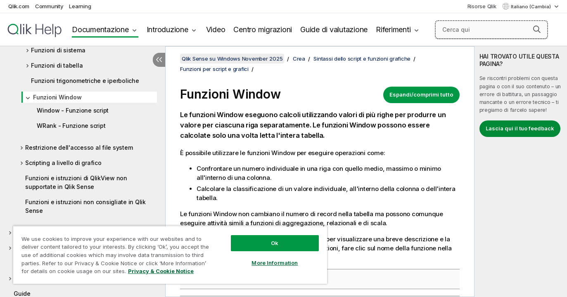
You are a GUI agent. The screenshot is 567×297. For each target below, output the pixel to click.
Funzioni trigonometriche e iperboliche (85, 80)
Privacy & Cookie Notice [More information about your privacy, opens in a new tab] (161, 271)
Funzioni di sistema (58, 50)
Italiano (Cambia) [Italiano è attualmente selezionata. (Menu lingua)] (531, 6)
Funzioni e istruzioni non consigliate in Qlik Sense (85, 206)
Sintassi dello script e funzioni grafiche (361, 58)
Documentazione (100, 29)
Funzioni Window (57, 97)
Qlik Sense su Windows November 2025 (232, 58)
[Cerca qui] (491, 29)
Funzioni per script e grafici (214, 69)
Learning (80, 6)
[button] (537, 29)
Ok (274, 243)
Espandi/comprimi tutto (421, 94)
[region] (170, 255)
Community (49, 6)
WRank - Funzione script (71, 125)
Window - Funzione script (73, 110)
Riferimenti (393, 29)
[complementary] (520, 171)
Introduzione (167, 29)
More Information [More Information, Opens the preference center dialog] (274, 262)
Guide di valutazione (334, 29)
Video (215, 29)
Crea (299, 58)
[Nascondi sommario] (159, 60)
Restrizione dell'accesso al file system (79, 147)
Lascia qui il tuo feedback (520, 128)
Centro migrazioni (262, 29)
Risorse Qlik (481, 6)
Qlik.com (18, 6)
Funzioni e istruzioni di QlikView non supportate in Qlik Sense (76, 182)
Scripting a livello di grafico (63, 162)
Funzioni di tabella (57, 65)
